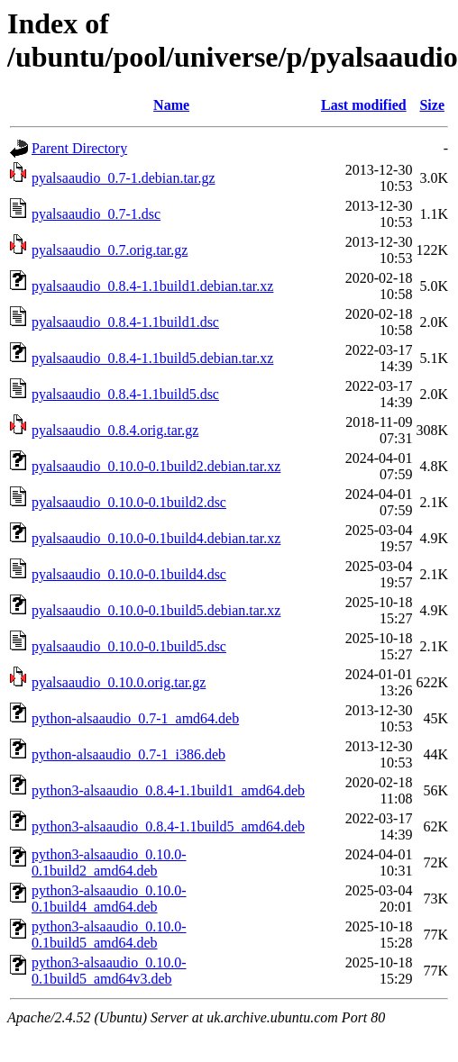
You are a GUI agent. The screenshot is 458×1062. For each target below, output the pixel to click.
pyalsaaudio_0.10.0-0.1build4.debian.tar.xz (156, 538)
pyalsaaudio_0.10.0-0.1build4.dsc (129, 574)
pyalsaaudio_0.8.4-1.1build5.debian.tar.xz (152, 358)
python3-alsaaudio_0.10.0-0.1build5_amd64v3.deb (109, 970)
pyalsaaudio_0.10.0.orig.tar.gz (119, 682)
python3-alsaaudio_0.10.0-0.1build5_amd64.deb (109, 934)
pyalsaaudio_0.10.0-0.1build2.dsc (129, 502)
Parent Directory (79, 148)
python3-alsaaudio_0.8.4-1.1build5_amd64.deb (168, 826)
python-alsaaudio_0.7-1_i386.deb (128, 754)
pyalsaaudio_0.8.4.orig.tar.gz (115, 430)
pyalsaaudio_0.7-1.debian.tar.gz (123, 178)
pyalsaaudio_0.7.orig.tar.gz (110, 250)
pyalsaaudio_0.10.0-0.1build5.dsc (129, 646)
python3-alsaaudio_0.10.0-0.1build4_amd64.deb (109, 898)
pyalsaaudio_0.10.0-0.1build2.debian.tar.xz (156, 466)
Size (431, 105)
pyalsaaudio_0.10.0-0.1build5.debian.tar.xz (156, 610)
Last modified (364, 105)
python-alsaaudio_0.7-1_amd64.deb (135, 718)
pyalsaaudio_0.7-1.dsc (96, 214)
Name (171, 105)
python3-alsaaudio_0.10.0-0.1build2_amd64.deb (109, 862)
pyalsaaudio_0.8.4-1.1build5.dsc (125, 394)
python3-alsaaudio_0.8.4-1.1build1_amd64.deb (168, 790)
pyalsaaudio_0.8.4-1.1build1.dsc (125, 322)
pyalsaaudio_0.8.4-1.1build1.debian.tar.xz (152, 286)
